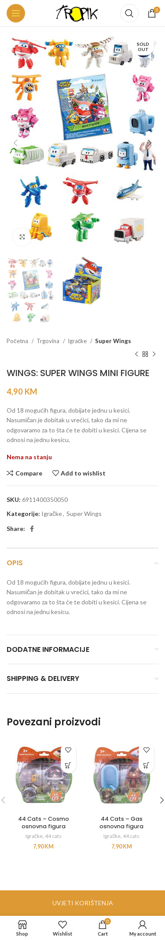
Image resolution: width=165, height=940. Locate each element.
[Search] (129, 13)
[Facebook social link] (32, 528)
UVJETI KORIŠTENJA (82, 903)
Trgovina (49, 340)
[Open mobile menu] (15, 13)
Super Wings (113, 340)
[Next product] (154, 354)
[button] (68, 765)
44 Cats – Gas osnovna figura (121, 822)
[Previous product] (136, 354)
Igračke (78, 340)
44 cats (53, 836)
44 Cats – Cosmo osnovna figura (43, 822)
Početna (18, 340)
